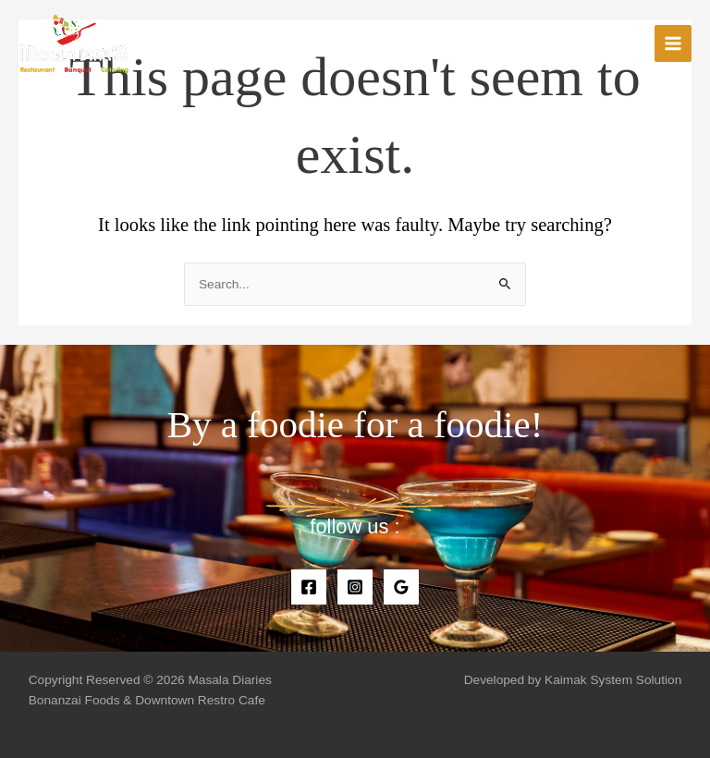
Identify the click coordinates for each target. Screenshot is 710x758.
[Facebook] (308, 587)
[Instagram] (355, 587)
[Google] (401, 587)
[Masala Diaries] (73, 43)
